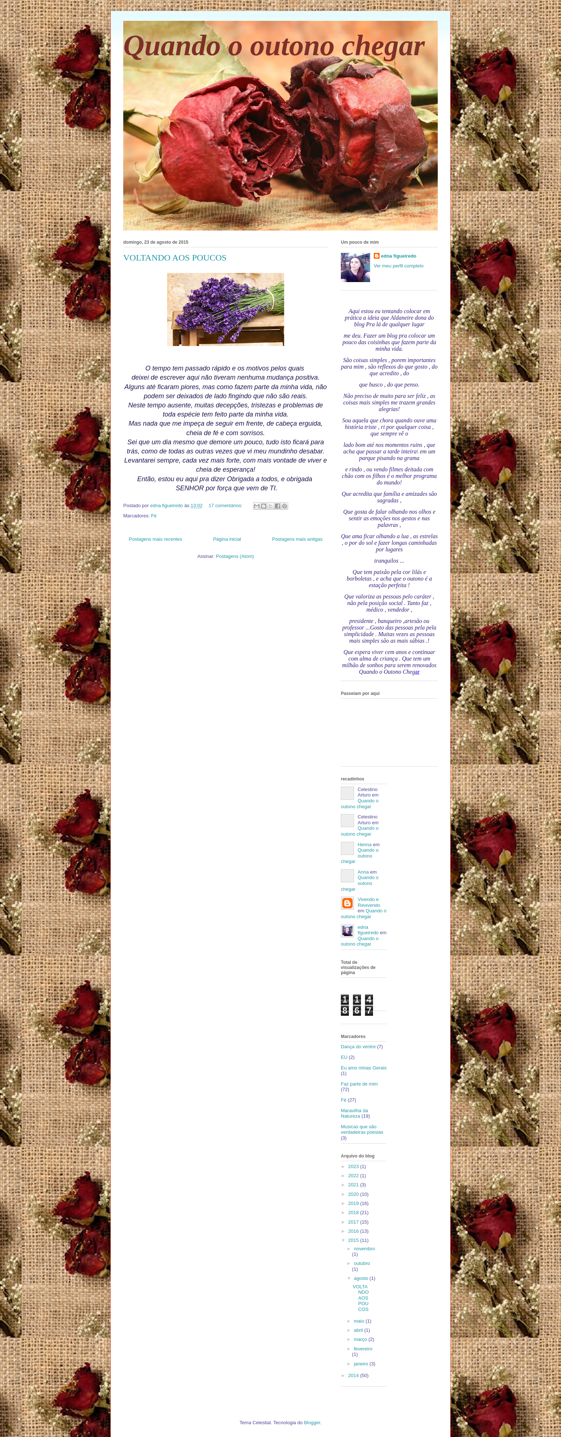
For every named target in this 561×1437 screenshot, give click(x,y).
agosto (362, 1278)
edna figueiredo (399, 256)
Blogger (312, 1422)
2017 (354, 1222)
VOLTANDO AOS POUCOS (175, 257)
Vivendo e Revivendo (369, 902)
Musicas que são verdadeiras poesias (362, 1129)
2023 (354, 1166)
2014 (354, 1375)
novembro (364, 1248)
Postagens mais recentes (155, 539)
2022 (354, 1175)
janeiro (362, 1363)
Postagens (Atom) (235, 556)
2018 (354, 1212)
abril (359, 1330)
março (361, 1339)
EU (344, 1057)
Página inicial (227, 539)
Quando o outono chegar (274, 45)
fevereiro (363, 1349)
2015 (354, 1240)
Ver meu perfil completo (399, 266)
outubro (362, 1263)
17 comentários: (226, 505)
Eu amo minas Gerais (364, 1068)
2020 (354, 1194)
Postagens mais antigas (297, 539)
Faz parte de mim (359, 1084)
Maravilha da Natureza (354, 1113)
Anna (363, 872)
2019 (354, 1203)
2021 (354, 1184)
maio (360, 1321)
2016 (354, 1231)
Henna (365, 844)
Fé (154, 515)
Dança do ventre (358, 1046)
